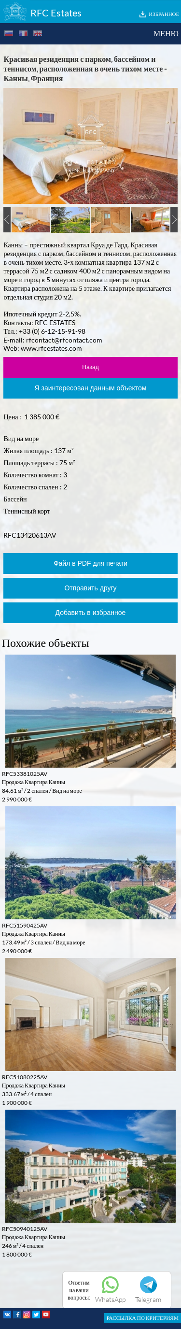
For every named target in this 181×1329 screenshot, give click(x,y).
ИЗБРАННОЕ (164, 14)
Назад (90, 367)
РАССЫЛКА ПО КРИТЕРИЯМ (143, 1318)
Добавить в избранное (91, 612)
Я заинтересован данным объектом (91, 388)
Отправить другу (90, 588)
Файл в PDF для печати (90, 563)
